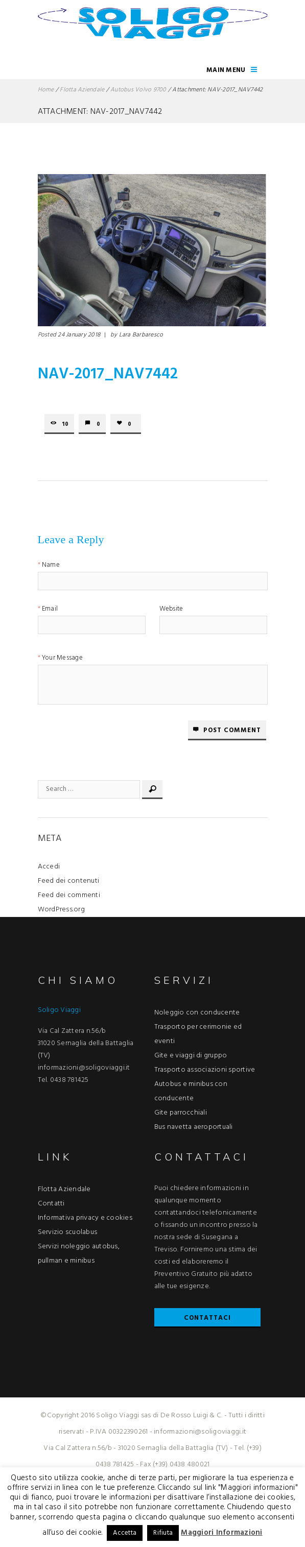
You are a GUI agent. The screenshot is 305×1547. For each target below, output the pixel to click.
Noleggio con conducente (197, 1013)
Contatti (51, 1204)
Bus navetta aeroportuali (193, 1127)
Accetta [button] (124, 1533)
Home (46, 90)
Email (50, 610)
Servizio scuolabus (68, 1232)
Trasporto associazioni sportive (204, 1070)
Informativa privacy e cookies (85, 1218)
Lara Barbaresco (141, 335)
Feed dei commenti (69, 895)
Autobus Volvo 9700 (138, 90)
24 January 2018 (79, 335)
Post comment (232, 730)
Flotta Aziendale (82, 90)
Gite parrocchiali (180, 1113)
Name (51, 566)
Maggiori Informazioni (221, 1533)
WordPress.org (61, 909)
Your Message (62, 659)
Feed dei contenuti (69, 881)
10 (65, 424)
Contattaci (207, 1318)
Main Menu (225, 70)
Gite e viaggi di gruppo (190, 1055)
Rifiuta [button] (163, 1533)
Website (171, 610)
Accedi (49, 867)
